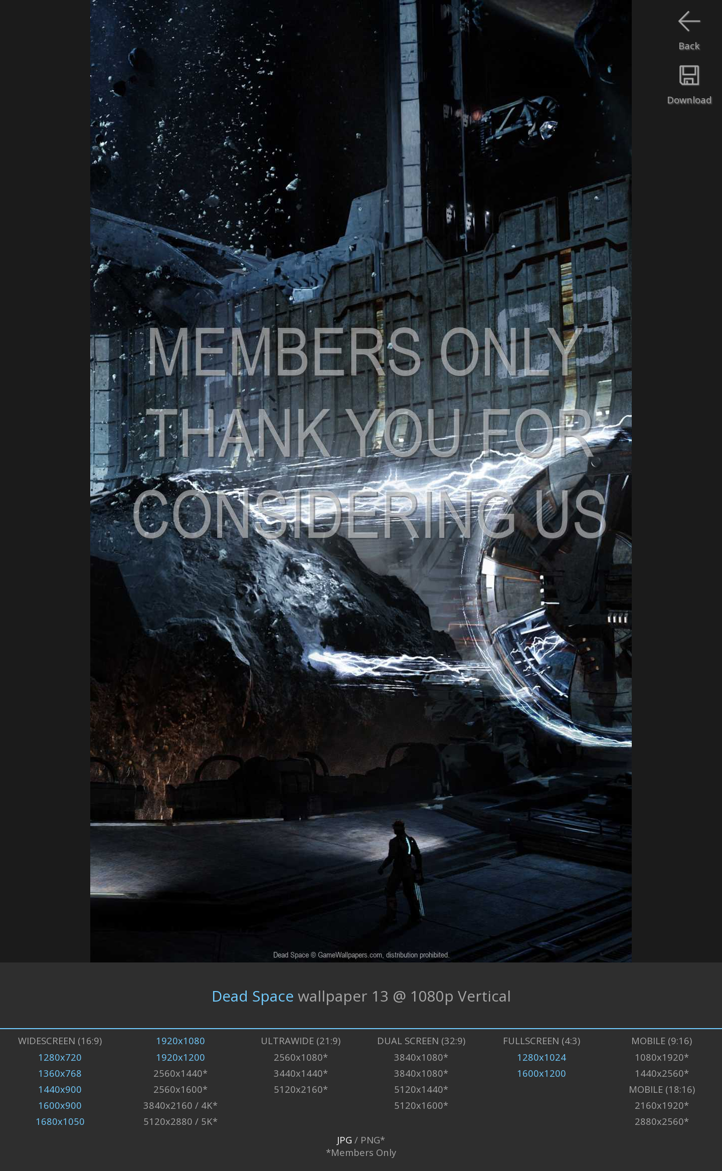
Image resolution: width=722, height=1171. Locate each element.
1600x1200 (541, 1073)
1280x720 (60, 1057)
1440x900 (60, 1089)
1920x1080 (180, 1040)
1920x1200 (180, 1057)
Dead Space (253, 995)
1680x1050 (60, 1121)
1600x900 (60, 1105)
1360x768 (60, 1073)
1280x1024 (541, 1057)
